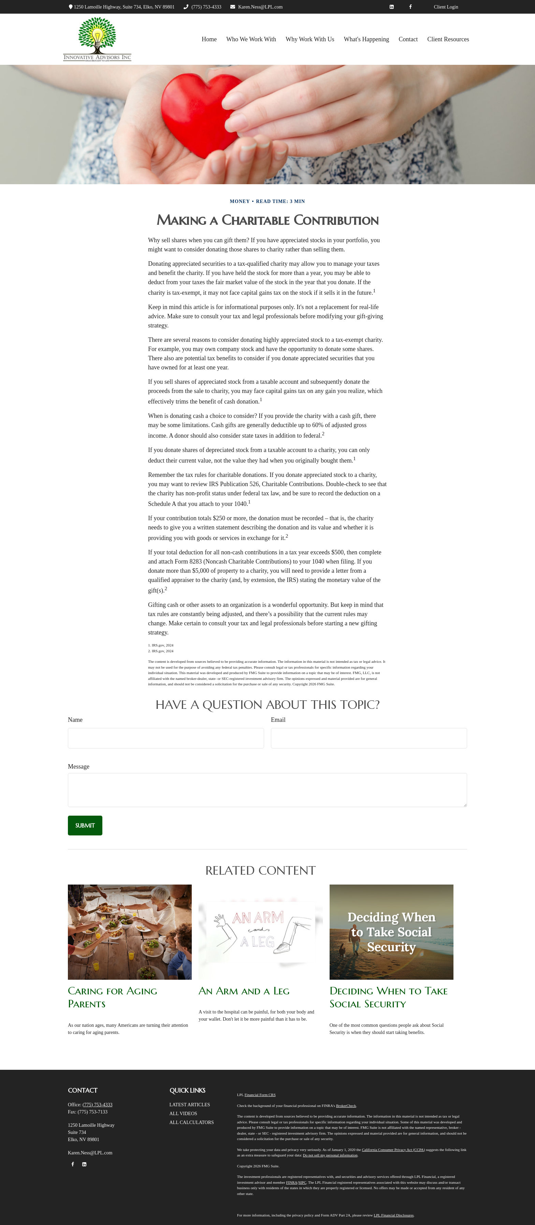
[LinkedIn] (392, 7)
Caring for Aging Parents (112, 997)
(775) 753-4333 (202, 7)
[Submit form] (85, 825)
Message (78, 766)
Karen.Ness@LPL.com (256, 7)
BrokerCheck (346, 1106)
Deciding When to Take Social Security (389, 997)
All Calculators (192, 1122)
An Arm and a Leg (244, 990)
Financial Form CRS (260, 1095)
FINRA (291, 1182)
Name (75, 719)
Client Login (446, 7)
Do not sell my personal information (330, 1155)
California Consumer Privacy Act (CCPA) (393, 1150)
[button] (209, 39)
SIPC (302, 1182)
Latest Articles (190, 1104)
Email (278, 719)
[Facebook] (410, 7)
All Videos (183, 1113)
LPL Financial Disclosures (394, 1215)
